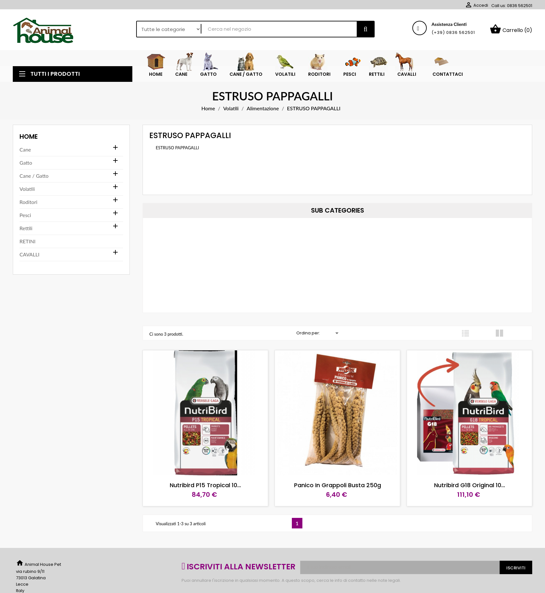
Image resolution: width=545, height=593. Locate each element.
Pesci (25, 215)
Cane (25, 149)
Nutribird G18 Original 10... (469, 485)
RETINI (27, 241)
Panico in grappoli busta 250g (337, 485)
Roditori (28, 202)
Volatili (27, 189)
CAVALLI (29, 254)
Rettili (25, 228)
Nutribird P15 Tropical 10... (205, 485)
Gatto (25, 163)
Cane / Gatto (34, 176)
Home (28, 136)
